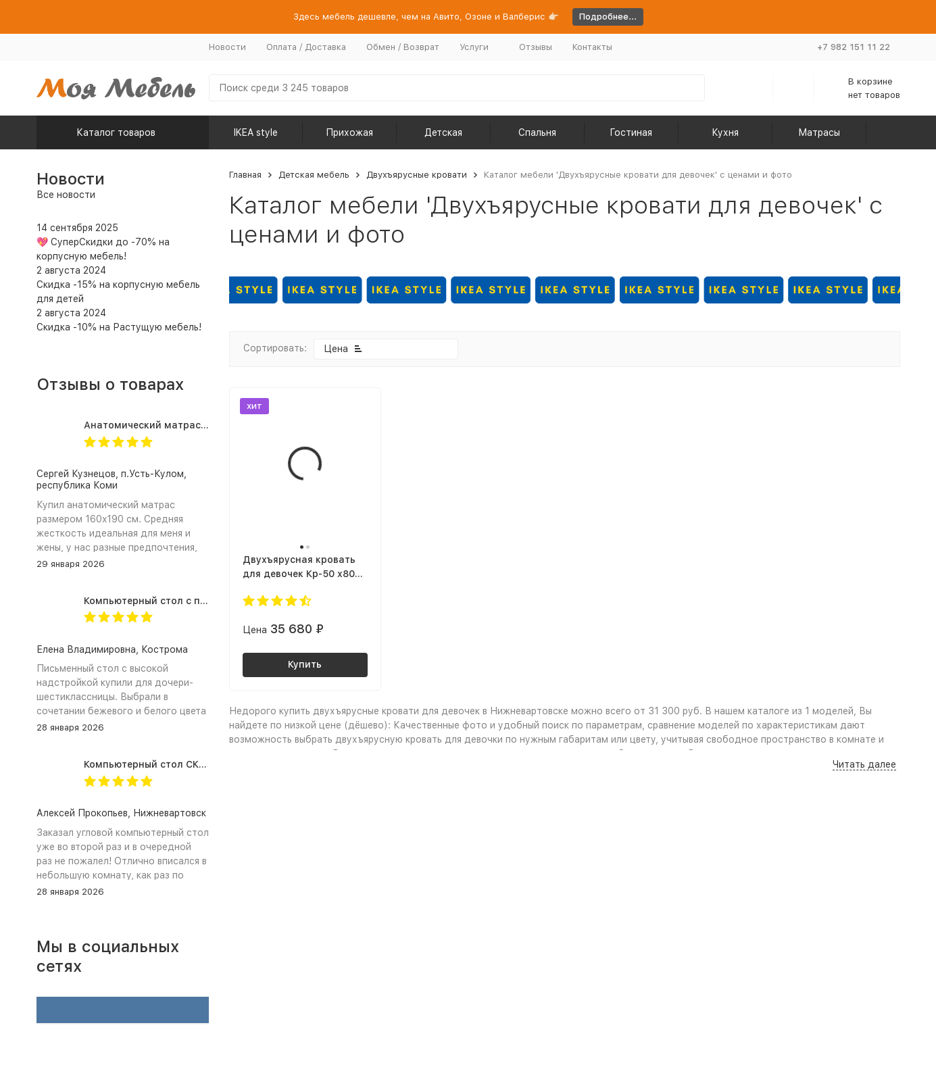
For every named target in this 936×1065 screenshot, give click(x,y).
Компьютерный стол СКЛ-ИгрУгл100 (172, 764)
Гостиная (631, 132)
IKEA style (256, 132)
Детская (443, 132)
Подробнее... (608, 16)
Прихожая (349, 132)
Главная (245, 175)
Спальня (537, 132)
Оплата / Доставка (306, 47)
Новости (227, 47)
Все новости (65, 194)
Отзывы (535, 47)
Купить (305, 664)
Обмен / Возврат (402, 47)
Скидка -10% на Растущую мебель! (118, 327)
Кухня (725, 132)
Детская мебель (313, 175)
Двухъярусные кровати (416, 175)
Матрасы (819, 132)
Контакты (592, 47)
